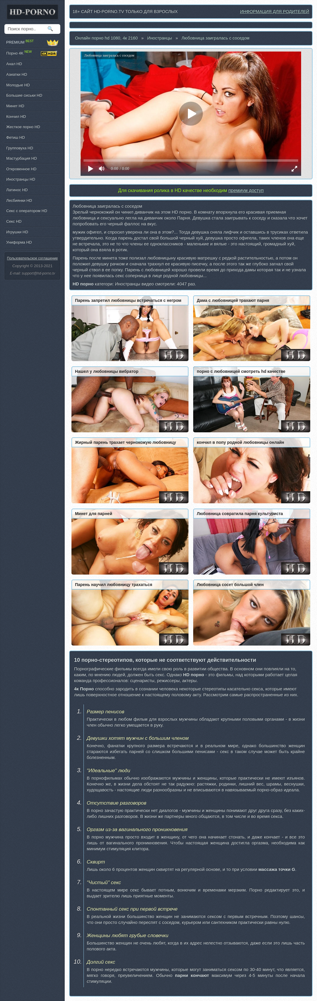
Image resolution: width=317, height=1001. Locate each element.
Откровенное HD (21, 169)
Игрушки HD (17, 232)
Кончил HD (16, 116)
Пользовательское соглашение (32, 258)
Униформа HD (19, 242)
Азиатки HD (16, 74)
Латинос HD (17, 190)
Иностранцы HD (20, 179)
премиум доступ (245, 190)
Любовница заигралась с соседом (215, 38)
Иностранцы (159, 38)
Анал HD (14, 64)
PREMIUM (32, 43)
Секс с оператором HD (26, 211)
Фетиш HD (15, 137)
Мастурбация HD (21, 158)
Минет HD (15, 106)
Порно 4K (32, 53)
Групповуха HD (19, 148)
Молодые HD (18, 85)
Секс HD (13, 221)
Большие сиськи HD (24, 95)
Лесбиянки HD (19, 200)
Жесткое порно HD (23, 127)
